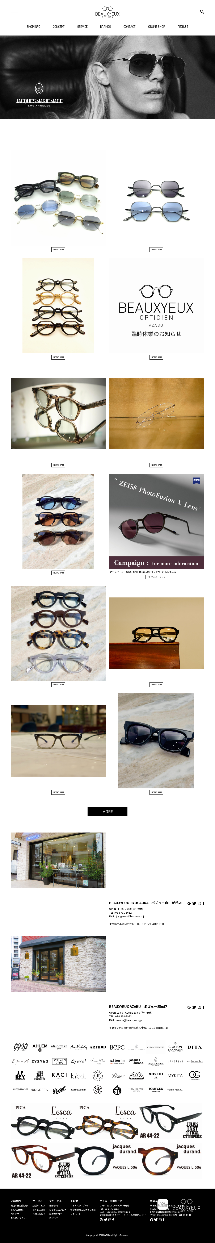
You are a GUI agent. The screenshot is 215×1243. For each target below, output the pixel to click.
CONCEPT (59, 26)
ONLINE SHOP (156, 26)
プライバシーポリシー (80, 1205)
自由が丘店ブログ (57, 1209)
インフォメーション (156, 577)
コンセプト (16, 1213)
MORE (107, 811)
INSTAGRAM (58, 249)
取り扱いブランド (19, 1218)
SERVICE (82, 26)
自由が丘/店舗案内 (19, 1205)
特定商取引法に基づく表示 (83, 1209)
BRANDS (105, 26)
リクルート (75, 1213)
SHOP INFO (33, 26)
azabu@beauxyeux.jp (129, 1020)
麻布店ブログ (55, 1213)
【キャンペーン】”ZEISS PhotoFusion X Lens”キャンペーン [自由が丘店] (143, 571)
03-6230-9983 (123, 1016)
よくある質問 (39, 1209)
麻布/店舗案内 (17, 1209)
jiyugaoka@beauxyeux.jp (131, 916)
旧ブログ (53, 1218)
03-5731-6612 (123, 912)
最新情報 (53, 1205)
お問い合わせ (39, 1213)
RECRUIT (183, 26)
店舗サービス (39, 1205)
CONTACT (129, 26)
